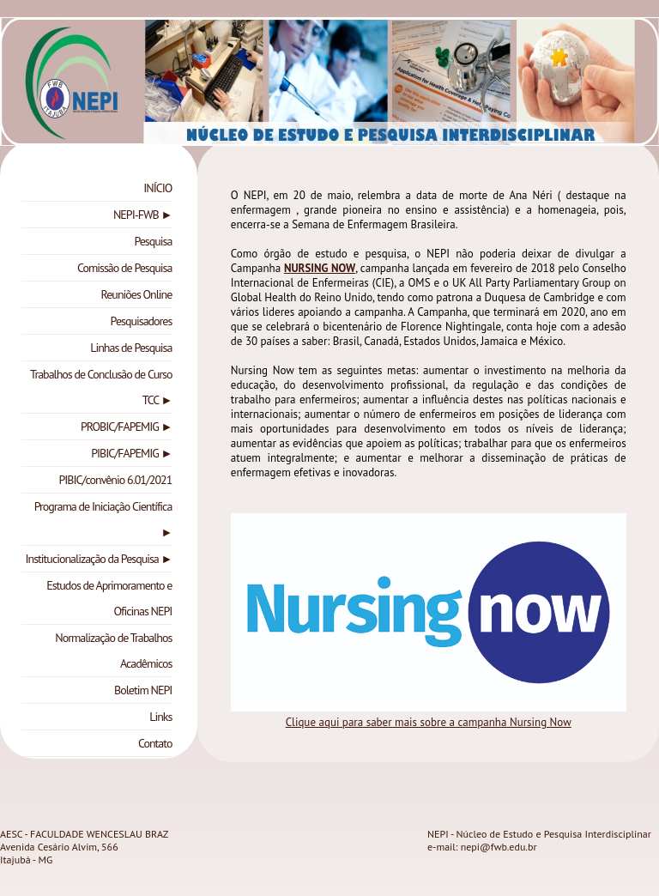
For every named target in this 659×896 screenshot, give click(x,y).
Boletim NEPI (143, 690)
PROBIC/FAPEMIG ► (126, 426)
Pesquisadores (141, 321)
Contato (155, 743)
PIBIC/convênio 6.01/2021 (115, 479)
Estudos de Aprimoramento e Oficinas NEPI (109, 598)
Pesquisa (153, 241)
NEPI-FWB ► (142, 214)
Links (160, 716)
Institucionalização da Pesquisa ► (98, 558)
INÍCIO (157, 188)
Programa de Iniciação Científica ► (103, 519)
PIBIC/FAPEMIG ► (131, 453)
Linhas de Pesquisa (131, 347)
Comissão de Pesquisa (124, 267)
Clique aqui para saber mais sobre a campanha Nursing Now (428, 722)
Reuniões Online (136, 294)
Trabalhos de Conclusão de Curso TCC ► (101, 387)
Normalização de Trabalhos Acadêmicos (113, 650)
